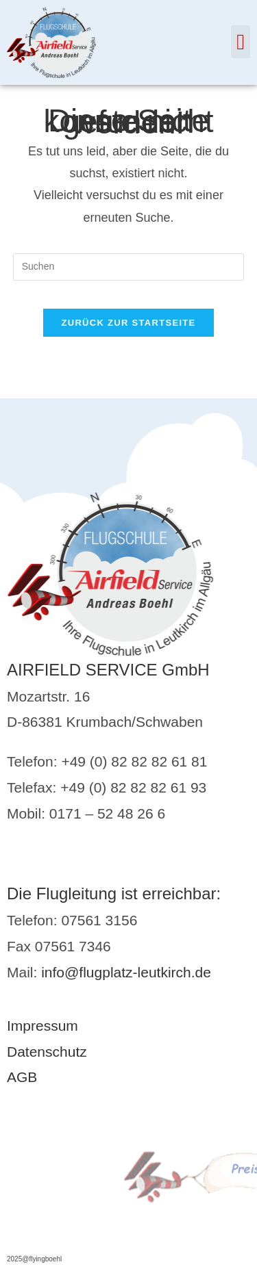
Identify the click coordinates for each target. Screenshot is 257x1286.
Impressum (42, 1025)
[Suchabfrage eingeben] (129, 267)
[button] (240, 41)
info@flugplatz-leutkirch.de (126, 972)
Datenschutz (47, 1051)
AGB (22, 1077)
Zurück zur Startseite (128, 323)
